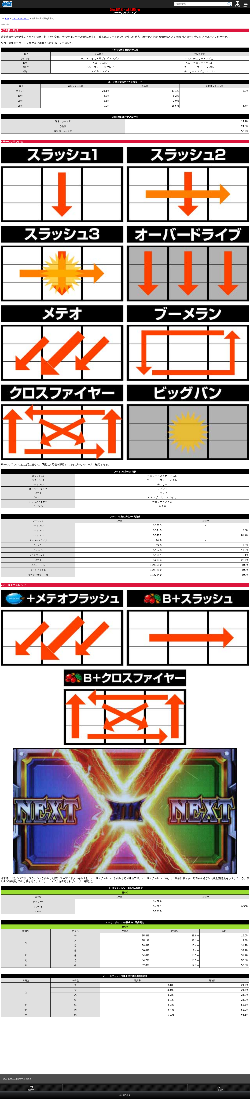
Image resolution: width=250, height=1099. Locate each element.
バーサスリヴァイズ (20, 18)
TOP (7, 18)
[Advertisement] (95, 1045)
